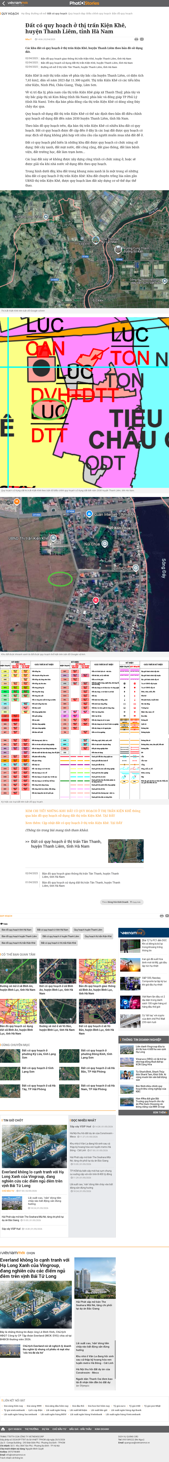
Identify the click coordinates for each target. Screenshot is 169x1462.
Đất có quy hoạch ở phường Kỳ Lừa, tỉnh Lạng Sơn (39, 1054)
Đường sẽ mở (38, 13)
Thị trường (32, 1429)
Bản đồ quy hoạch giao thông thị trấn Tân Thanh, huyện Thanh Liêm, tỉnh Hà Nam (80, 875)
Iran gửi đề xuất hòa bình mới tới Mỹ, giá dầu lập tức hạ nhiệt (154, 962)
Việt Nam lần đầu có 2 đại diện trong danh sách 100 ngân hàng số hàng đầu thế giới (154, 1001)
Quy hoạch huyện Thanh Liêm (88, 930)
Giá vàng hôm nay (13, 1406)
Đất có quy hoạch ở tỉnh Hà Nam (52, 930)
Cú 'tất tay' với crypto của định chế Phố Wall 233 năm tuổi (153, 1019)
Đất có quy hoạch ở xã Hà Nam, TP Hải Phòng (98, 1087)
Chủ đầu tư (8, 1191)
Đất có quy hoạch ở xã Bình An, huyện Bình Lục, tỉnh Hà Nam (56, 989)
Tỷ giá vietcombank (14, 1410)
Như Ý (28, 39)
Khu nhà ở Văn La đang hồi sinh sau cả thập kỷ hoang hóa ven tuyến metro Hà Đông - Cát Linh (90, 1147)
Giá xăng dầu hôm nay (56, 1406)
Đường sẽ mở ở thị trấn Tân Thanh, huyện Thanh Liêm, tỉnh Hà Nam (79, 67)
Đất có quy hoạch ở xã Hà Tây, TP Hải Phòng (38, 1087)
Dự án (45, 1429)
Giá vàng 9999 (34, 1406)
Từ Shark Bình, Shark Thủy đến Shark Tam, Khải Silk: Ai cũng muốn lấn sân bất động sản (151, 1075)
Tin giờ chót (13, 1120)
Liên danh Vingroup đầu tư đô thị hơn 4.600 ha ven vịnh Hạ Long (151, 1049)
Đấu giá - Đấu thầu (80, 1429)
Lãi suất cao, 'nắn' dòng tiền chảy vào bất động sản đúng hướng (44, 1200)
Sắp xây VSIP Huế (11, 1228)
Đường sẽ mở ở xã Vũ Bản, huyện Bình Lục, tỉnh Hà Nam (57, 1028)
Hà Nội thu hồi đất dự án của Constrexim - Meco (93, 1371)
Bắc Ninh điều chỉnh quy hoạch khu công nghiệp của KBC (151, 1089)
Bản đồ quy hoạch (122, 13)
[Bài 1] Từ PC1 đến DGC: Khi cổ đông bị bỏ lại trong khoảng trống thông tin (154, 945)
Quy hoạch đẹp (76, 13)
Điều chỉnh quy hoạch (98, 13)
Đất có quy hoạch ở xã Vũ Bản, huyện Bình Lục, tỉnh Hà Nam (96, 1030)
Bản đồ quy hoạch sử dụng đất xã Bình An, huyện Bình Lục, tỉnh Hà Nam (16, 1030)
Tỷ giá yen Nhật (152, 1406)
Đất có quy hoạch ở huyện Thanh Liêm (61, 936)
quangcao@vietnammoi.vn (137, 1443)
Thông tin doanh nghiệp (141, 1039)
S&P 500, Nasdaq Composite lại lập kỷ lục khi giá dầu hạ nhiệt (154, 981)
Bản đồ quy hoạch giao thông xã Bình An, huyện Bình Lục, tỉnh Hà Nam (97, 989)
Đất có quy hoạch (57, 13)
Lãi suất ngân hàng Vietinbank (86, 1414)
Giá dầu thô (78, 1406)
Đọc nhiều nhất (83, 1120)
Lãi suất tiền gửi (99, 1410)
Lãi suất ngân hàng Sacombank (20, 1414)
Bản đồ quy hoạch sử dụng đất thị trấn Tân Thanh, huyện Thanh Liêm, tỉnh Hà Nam (81, 884)
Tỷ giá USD (134, 1406)
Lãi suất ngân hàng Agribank (126, 1410)
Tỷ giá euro (119, 1406)
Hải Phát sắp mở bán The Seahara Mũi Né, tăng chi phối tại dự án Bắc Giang (94, 1305)
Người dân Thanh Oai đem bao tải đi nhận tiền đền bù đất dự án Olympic (94, 1382)
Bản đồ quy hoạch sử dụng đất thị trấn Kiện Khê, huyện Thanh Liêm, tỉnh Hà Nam (87, 63)
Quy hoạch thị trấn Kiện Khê (98, 936)
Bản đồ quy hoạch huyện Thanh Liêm (19, 936)
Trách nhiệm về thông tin (11, 1458)
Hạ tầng (25, 13)
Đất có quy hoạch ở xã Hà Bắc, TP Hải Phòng (98, 1069)
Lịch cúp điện (35, 1410)
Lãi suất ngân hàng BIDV (53, 1414)
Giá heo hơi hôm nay (99, 1406)
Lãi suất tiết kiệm (78, 1410)
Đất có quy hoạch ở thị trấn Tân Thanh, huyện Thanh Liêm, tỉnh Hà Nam (66, 844)
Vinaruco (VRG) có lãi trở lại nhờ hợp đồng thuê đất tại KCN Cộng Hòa (151, 1062)
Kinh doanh (102, 1429)
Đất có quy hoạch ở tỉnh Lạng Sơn (38, 1069)
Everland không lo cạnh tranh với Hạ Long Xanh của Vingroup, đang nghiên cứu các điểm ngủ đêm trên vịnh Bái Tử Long (33, 1179)
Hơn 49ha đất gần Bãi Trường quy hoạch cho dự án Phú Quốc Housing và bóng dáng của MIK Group (150, 1102)
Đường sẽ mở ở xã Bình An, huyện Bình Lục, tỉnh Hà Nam (17, 987)
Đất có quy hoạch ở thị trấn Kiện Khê (58, 943)
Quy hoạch (10, 13)
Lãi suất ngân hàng (56, 1410)
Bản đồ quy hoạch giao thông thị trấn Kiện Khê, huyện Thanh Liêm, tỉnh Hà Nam (86, 58)
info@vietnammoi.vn (16, 1455)
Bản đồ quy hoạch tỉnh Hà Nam (16, 930)
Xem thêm (160, 1112)
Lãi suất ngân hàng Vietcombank (123, 1414)
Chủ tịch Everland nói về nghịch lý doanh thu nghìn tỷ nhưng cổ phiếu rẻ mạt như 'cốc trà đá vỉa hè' (47, 1349)
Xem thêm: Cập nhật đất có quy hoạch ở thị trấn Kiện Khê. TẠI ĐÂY (73, 823)
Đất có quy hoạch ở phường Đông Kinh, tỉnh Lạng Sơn (96, 1054)
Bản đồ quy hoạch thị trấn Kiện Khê (18, 943)
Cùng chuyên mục (15, 1045)
